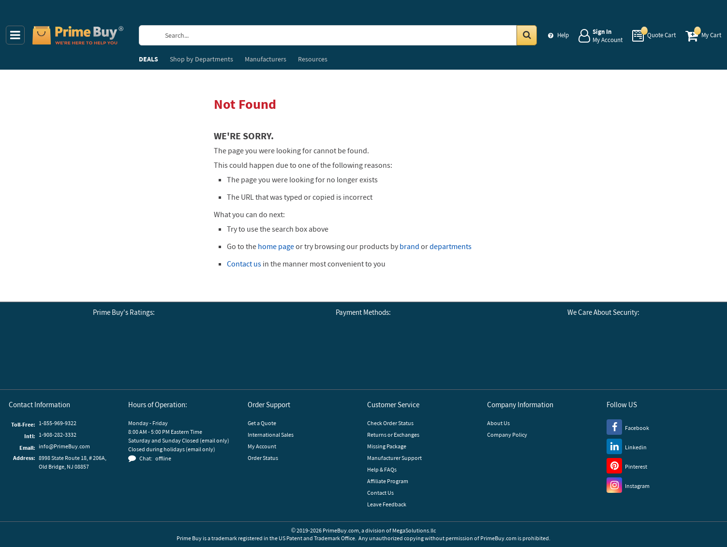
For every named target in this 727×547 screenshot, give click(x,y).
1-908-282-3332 (57, 434)
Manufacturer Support (394, 457)
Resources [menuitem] (312, 59)
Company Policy (507, 434)
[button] (203, 355)
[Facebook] (628, 426)
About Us (498, 423)
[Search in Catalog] (527, 35)
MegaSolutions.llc (414, 530)
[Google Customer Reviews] (44, 355)
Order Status (263, 457)
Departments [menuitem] (201, 59)
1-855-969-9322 (57, 423)
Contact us (244, 263)
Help (563, 35)
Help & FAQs (382, 469)
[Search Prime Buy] (347, 35)
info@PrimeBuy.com (64, 446)
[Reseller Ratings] (150, 355)
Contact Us (380, 492)
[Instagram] (628, 484)
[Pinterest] (627, 465)
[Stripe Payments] (556, 355)
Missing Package (386, 446)
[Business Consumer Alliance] (97, 355)
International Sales (271, 434)
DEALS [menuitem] (148, 59)
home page (276, 246)
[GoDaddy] (651, 355)
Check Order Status (390, 423)
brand (409, 246)
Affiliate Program (387, 481)
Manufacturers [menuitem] (265, 59)
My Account (262, 446)
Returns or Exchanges (393, 434)
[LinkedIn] (627, 446)
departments (451, 246)
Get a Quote (262, 423)
